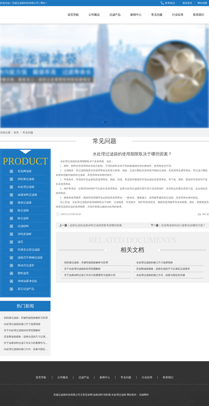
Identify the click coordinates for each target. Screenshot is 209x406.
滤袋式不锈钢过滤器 (30, 257)
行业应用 (177, 14)
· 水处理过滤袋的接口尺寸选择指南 (21, 324)
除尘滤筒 (23, 218)
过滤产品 (115, 14)
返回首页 (187, 3)
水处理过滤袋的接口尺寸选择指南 (154, 262)
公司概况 (94, 14)
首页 (16, 132)
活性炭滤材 (25, 233)
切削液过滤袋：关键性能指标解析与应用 (86, 262)
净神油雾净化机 (27, 281)
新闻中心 (135, 14)
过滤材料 (23, 226)
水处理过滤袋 (26, 186)
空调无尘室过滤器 (29, 249)
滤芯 (20, 241)
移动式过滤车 (26, 265)
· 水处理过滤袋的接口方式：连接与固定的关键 (25, 349)
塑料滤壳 (23, 273)
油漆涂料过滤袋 (27, 194)
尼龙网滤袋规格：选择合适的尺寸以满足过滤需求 (163, 269)
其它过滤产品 (26, 288)
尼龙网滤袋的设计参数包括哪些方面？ (183, 225)
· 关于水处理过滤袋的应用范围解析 (21, 330)
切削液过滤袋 (26, 179)
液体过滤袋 (25, 202)
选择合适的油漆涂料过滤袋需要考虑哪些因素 (96, 225)
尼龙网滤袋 (25, 171)
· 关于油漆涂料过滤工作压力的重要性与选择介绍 (25, 343)
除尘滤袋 (23, 210)
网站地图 (202, 3)
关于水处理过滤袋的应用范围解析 (82, 269)
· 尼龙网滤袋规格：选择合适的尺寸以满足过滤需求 (25, 336)
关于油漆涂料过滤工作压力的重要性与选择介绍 (89, 275)
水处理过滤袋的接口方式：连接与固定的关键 (160, 275)
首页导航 (73, 14)
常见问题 (156, 14)
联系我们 (198, 14)
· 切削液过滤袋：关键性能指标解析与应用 (25, 318)
